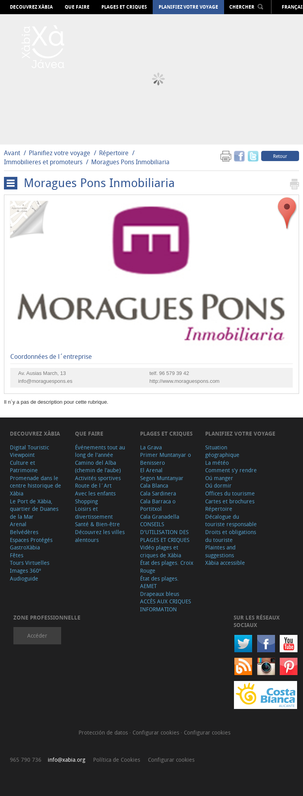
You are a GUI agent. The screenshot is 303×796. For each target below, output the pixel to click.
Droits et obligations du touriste (230, 536)
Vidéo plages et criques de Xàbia (160, 551)
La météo (217, 462)
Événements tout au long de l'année (100, 451)
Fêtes (16, 555)
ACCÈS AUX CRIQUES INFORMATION (165, 605)
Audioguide (24, 578)
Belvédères (24, 532)
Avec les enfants (95, 493)
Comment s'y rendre (231, 470)
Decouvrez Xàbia (31, 7)
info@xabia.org (66, 759)
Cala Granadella (159, 516)
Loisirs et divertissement (94, 512)
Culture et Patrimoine (24, 466)
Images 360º (25, 570)
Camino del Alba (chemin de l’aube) (98, 466)
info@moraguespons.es (45, 381)
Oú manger (219, 478)
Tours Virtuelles (29, 562)
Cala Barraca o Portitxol (158, 505)
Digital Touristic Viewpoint (29, 451)
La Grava (151, 447)
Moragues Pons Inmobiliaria (130, 162)
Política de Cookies (116, 759)
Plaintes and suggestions (220, 551)
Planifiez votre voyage (188, 7)
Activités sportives (98, 478)
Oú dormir (218, 485)
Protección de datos (104, 732)
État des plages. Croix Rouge (166, 566)
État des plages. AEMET (159, 582)
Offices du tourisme (230, 493)
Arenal (18, 524)
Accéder (37, 635)
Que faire (77, 7)
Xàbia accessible (225, 562)
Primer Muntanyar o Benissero (165, 458)
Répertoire (114, 152)
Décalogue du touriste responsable (231, 520)
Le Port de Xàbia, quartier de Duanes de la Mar (34, 508)
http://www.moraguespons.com (185, 381)
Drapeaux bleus (159, 593)
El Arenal (151, 470)
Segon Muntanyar (161, 478)
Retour (280, 156)
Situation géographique (222, 451)
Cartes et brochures (229, 501)
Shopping (86, 501)
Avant (12, 152)
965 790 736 (25, 759)
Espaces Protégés (31, 540)
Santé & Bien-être (97, 524)
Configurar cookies (157, 732)
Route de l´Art (93, 485)
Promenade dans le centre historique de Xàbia (35, 485)
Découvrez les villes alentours (100, 536)
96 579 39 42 (174, 373)
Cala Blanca (154, 485)
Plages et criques (124, 7)
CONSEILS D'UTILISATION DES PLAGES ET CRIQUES (164, 531)
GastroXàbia (25, 547)
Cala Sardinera (158, 493)
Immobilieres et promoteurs (43, 162)
